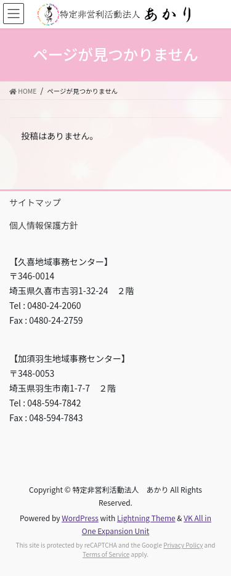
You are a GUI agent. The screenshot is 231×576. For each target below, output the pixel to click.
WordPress (80, 517)
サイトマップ (35, 202)
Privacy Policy (183, 544)
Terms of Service (106, 554)
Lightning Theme (146, 517)
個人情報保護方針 (43, 225)
